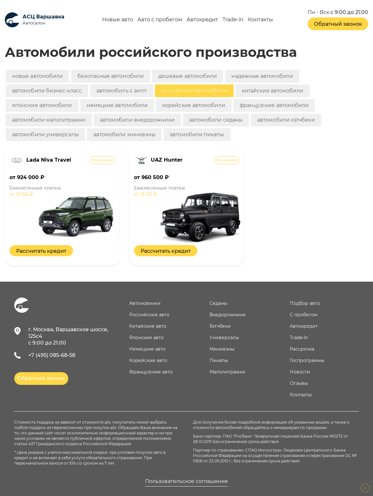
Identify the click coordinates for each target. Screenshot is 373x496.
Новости (300, 372)
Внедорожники (228, 315)
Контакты (260, 20)
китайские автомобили (272, 91)
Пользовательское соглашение (186, 481)
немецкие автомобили (117, 105)
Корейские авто (148, 360)
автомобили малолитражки (48, 120)
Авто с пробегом (159, 20)
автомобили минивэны (124, 134)
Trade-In (299, 337)
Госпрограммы (307, 360)
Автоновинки (145, 303)
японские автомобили (42, 105)
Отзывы (299, 383)
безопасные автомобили (110, 76)
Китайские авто (147, 326)
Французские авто (151, 372)
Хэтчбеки (220, 326)
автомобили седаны (216, 120)
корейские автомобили (193, 105)
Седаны (218, 303)
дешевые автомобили (187, 76)
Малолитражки (227, 372)
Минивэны (222, 349)
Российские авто (149, 315)
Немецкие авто (147, 349)
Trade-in (233, 20)
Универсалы (224, 337)
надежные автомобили (262, 76)
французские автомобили (274, 105)
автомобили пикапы (197, 134)
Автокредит (202, 20)
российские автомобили (194, 91)
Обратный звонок (338, 24)
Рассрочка (302, 349)
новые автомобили (37, 76)
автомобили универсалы (45, 134)
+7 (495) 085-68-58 (51, 355)
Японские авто (146, 337)
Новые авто (117, 20)
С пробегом (303, 315)
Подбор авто (305, 303)
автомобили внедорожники (137, 120)
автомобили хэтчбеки (286, 120)
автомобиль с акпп (122, 91)
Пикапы (219, 360)
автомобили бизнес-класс (47, 91)
